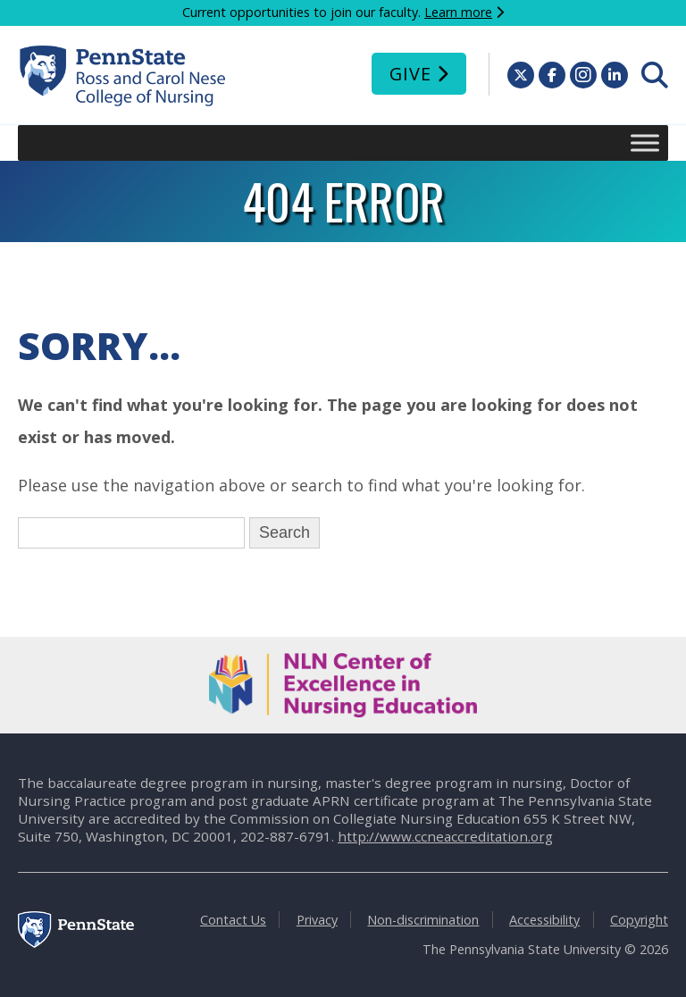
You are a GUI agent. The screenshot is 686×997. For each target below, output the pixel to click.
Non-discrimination (423, 919)
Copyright (639, 919)
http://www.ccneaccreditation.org (445, 836)
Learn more (458, 12)
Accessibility (544, 919)
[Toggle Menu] (645, 142)
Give (410, 74)
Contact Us (233, 919)
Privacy (317, 919)
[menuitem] (654, 75)
